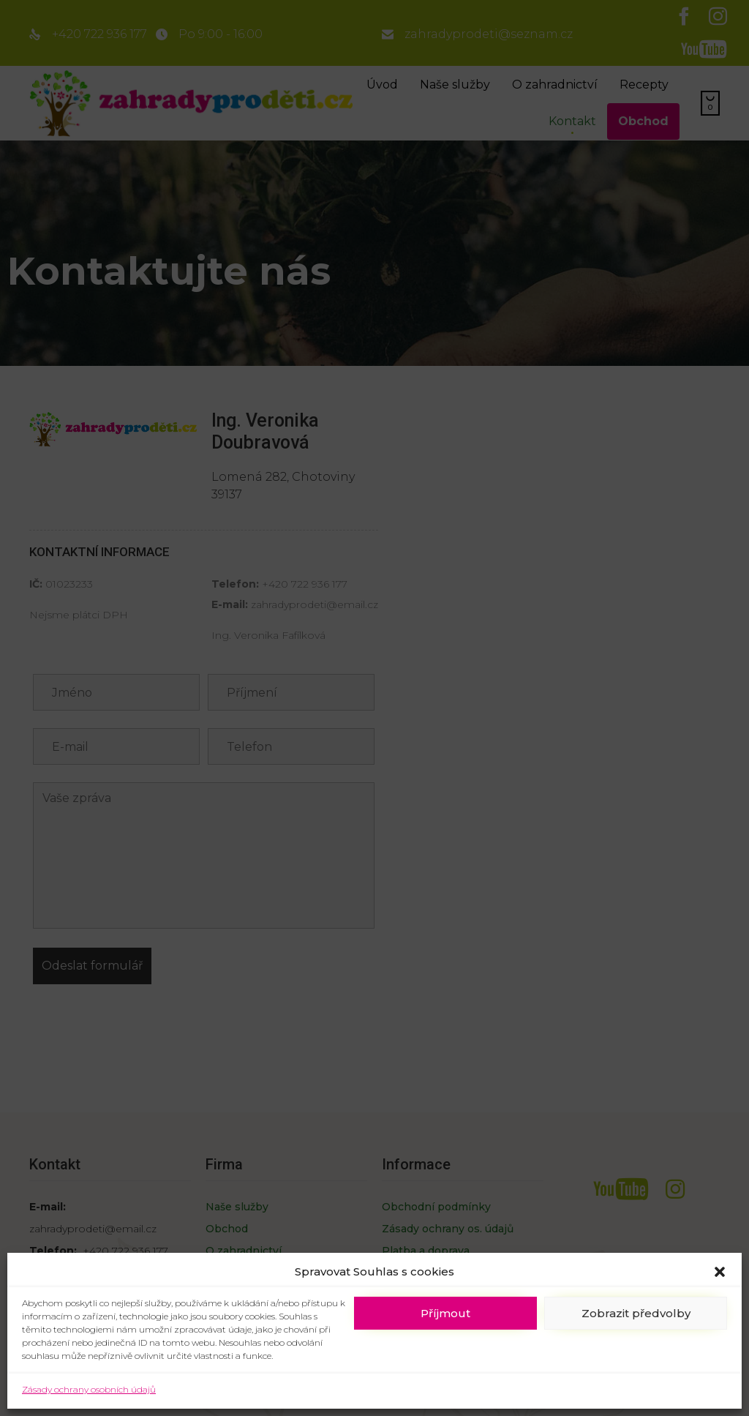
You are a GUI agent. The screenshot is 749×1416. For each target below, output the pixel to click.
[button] (719, 1272)
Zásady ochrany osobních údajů (89, 1389)
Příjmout (445, 1313)
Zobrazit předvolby (635, 1313)
